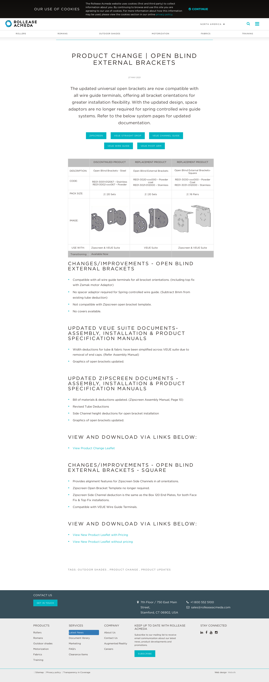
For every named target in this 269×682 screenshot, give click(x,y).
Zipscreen (96, 135)
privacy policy (164, 14)
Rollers (21, 33)
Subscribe (145, 653)
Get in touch (45, 603)
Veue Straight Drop (127, 135)
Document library (79, 638)
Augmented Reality (115, 643)
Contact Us (111, 638)
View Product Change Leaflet (94, 448)
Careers (108, 649)
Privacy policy (53, 672)
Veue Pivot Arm (151, 146)
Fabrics (205, 33)
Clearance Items (78, 654)
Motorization (160, 33)
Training (247, 33)
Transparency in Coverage (76, 672)
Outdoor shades (109, 33)
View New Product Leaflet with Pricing (101, 535)
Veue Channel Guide (166, 135)
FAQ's (72, 649)
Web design (221, 672)
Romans (63, 33)
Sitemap (39, 672)
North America (211, 24)
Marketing (75, 643)
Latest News (76, 632)
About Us (109, 632)
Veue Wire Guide (119, 146)
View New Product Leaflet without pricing (103, 541)
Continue (198, 9)
